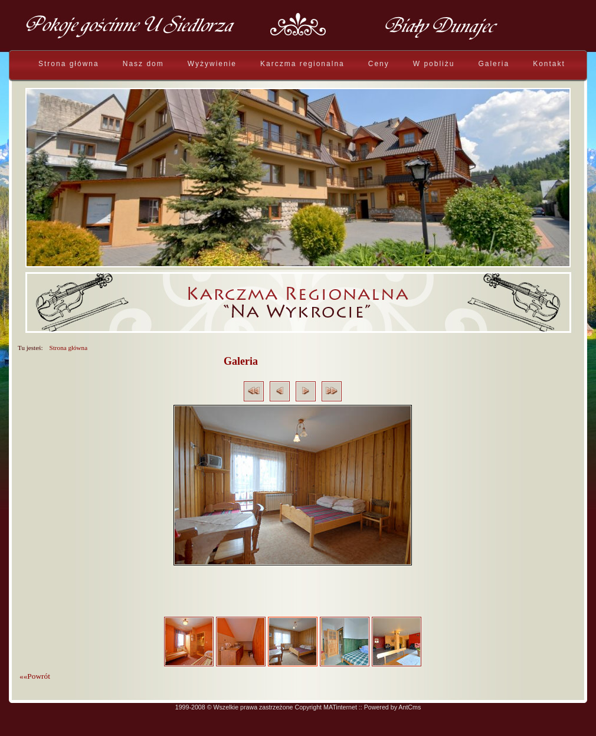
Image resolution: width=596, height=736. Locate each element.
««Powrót (34, 676)
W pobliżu (434, 64)
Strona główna (68, 64)
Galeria (493, 64)
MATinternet (340, 707)
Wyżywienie (212, 64)
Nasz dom (143, 64)
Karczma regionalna (302, 64)
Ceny (378, 64)
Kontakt (549, 64)
